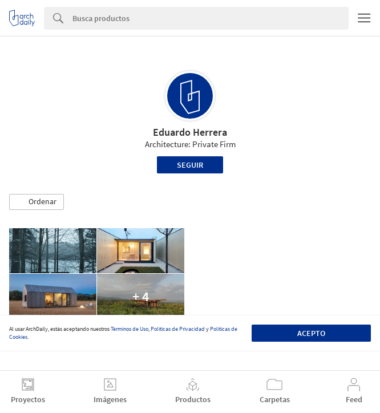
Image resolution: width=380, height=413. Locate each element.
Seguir (190, 165)
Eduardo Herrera (190, 132)
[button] (36, 202)
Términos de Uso (129, 329)
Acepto (311, 333)
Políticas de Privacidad (178, 329)
